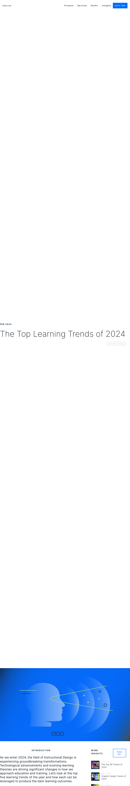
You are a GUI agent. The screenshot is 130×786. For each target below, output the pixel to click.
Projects (69, 5)
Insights (106, 5)
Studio (94, 5)
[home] (6, 5)
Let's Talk (120, 5)
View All (119, 753)
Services (82, 5)
